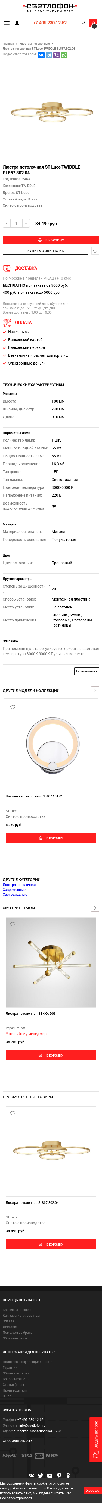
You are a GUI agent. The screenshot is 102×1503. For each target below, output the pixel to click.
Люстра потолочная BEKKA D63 (31, 1013)
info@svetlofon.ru (32, 1425)
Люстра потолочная (19, 884)
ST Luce (22, 192)
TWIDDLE (28, 185)
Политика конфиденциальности (27, 1362)
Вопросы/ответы (16, 1379)
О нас (7, 1396)
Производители (15, 1390)
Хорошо (92, 1490)
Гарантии (10, 1367)
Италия (33, 199)
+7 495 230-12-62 (50, 22)
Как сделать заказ (17, 1309)
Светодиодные (15, 894)
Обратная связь (15, 1338)
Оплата (8, 1321)
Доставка (10, 1327)
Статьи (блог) (13, 1384)
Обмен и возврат (16, 1373)
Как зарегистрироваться (22, 1315)
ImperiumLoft (15, 1028)
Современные (14, 889)
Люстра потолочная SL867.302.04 (32, 1202)
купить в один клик (45, 250)
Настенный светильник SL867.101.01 (34, 796)
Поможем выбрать (17, 1332)
